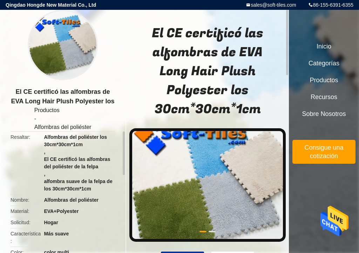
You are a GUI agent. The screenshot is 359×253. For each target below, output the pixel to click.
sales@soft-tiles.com (273, 5)
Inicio (324, 46)
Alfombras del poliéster (63, 127)
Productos (47, 110)
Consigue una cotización (323, 152)
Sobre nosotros (324, 113)
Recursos (324, 96)
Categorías (324, 63)
